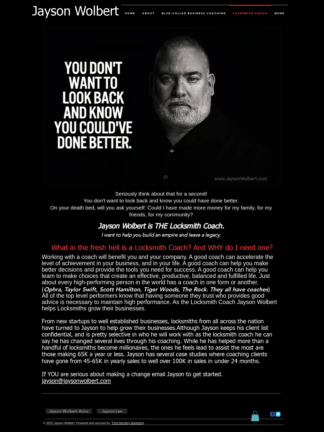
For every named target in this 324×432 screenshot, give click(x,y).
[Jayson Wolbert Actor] (69, 411)
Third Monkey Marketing (128, 423)
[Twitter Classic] (278, 414)
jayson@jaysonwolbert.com (76, 381)
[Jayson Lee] (112, 411)
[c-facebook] (272, 414)
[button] (255, 416)
